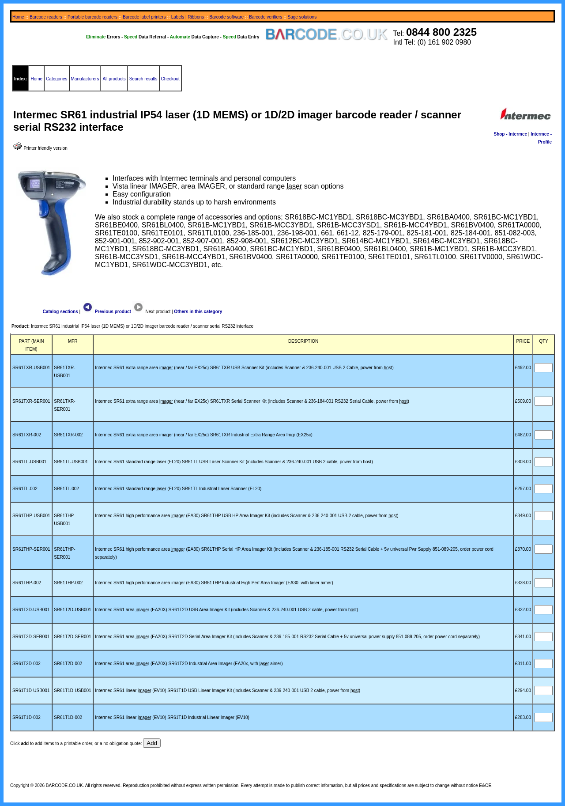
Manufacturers (85, 78)
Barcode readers (46, 17)
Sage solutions (302, 17)
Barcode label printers (144, 17)
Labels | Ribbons (187, 17)
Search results (143, 78)
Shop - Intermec (510, 134)
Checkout (170, 78)
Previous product (106, 311)
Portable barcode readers (92, 17)
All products (113, 78)
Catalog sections (60, 311)
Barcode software (226, 17)
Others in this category (198, 311)
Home (18, 17)
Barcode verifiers (265, 17)
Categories (56, 78)
